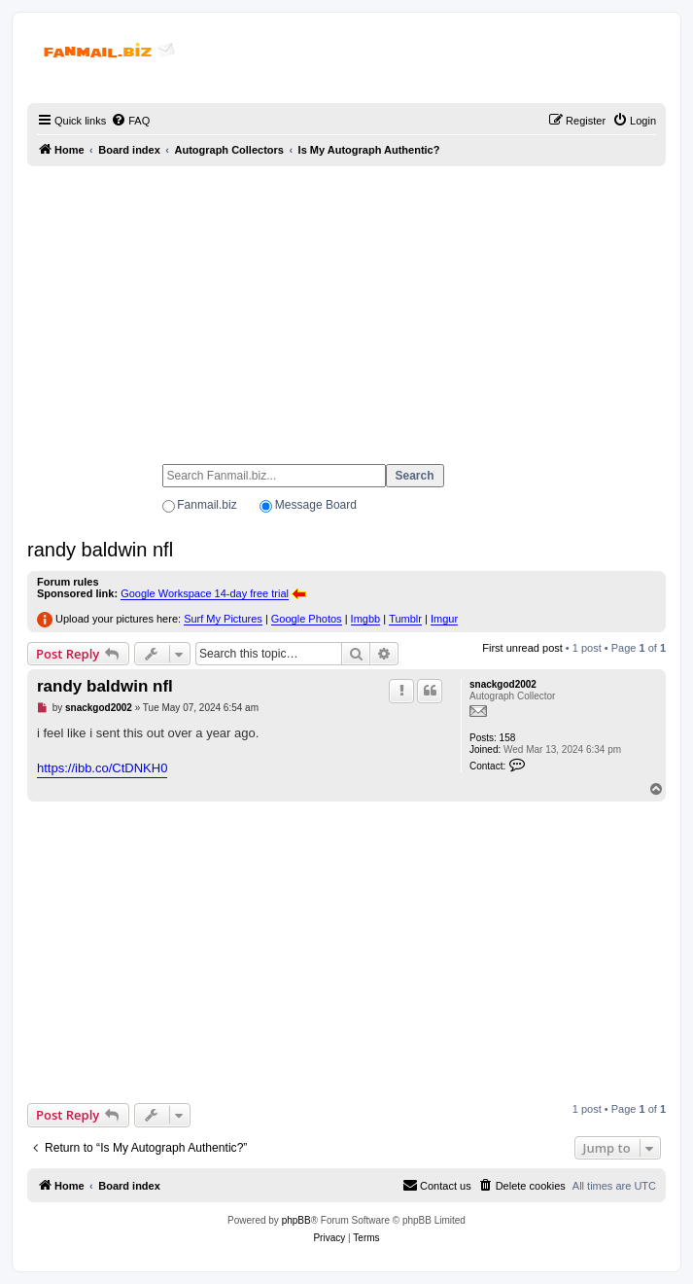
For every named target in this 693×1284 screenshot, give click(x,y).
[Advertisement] (346, 306)
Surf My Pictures (223, 618)
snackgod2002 (503, 684)
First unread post (522, 648)
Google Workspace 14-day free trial (205, 593)
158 (508, 737)
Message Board (316, 505)
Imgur (444, 618)
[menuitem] (130, 120)
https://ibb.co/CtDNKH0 (102, 768)
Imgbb (366, 618)
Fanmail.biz (206, 505)
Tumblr (405, 618)
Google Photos (306, 618)
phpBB (296, 1220)
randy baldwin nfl (100, 549)
